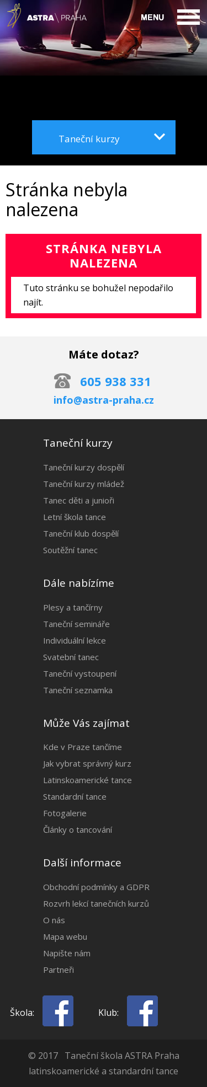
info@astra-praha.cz (104, 399)
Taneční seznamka (78, 689)
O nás (54, 919)
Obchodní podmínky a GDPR (96, 886)
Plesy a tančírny (73, 607)
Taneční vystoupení (79, 673)
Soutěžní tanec (70, 549)
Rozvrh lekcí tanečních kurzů (96, 903)
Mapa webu (65, 936)
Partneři (58, 969)
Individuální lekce (74, 640)
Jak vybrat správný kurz (87, 763)
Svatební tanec (71, 656)
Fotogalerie (65, 812)
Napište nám (67, 953)
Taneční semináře (76, 623)
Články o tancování (77, 829)
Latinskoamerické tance (87, 779)
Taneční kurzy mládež (83, 483)
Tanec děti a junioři (78, 500)
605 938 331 (115, 381)
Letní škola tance (74, 516)
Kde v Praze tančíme (82, 746)
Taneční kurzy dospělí (83, 467)
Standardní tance (75, 796)
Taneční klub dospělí (81, 533)
